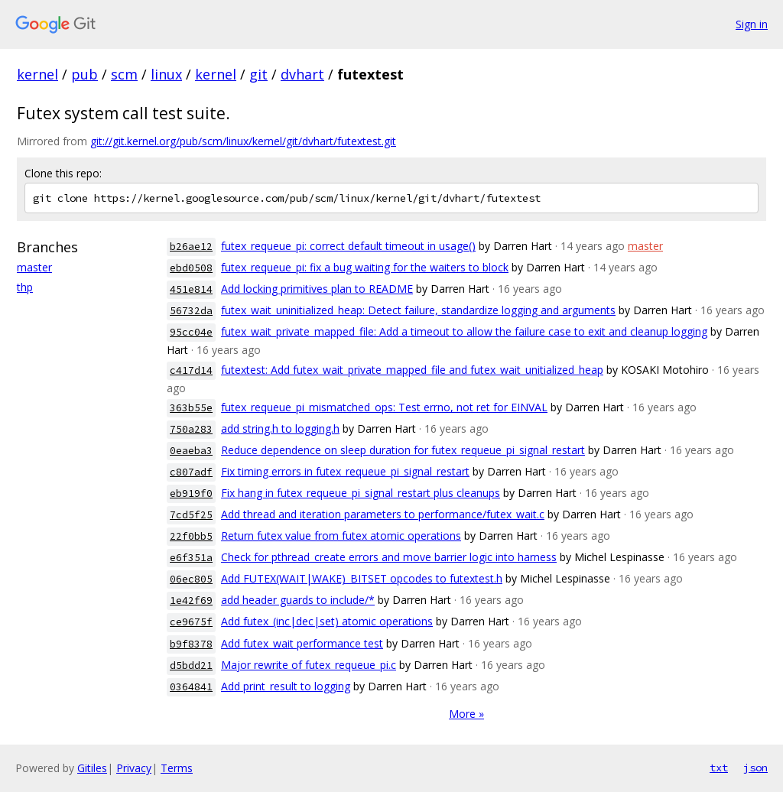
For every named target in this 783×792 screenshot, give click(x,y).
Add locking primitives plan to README (317, 288)
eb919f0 (191, 493)
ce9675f (191, 621)
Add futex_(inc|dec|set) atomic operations (327, 621)
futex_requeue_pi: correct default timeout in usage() (348, 246)
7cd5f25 (191, 514)
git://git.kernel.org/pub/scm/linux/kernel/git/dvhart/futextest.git (243, 141)
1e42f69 (191, 600)
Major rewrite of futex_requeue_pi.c (308, 664)
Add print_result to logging (285, 686)
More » (466, 713)
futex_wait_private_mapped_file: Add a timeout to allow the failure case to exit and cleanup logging (464, 331)
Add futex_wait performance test (302, 643)
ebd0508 (191, 267)
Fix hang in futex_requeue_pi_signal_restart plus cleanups (360, 492)
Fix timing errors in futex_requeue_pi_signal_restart (345, 471)
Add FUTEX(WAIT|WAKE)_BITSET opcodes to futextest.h (361, 578)
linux (166, 74)
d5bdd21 (191, 665)
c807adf (191, 472)
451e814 (191, 289)
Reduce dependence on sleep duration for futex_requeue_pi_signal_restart (403, 450)
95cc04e (191, 332)
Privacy (133, 768)
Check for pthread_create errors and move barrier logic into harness (389, 557)
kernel (37, 74)
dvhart (302, 74)
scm (124, 74)
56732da (191, 310)
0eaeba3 (191, 450)
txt (719, 767)
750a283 (191, 429)
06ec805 (191, 579)
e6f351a (191, 557)
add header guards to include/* (298, 599)
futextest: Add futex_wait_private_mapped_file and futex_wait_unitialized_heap (412, 369)
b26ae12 (191, 246)
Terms (177, 768)
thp (25, 287)
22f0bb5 (191, 536)
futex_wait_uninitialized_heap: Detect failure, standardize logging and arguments (418, 310)
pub (84, 74)
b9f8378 (191, 644)
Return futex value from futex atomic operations (341, 535)
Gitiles (92, 768)
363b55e (191, 407)
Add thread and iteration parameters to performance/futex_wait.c (382, 514)
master (34, 267)
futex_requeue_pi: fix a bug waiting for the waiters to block (364, 267)
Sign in (752, 24)
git (258, 74)
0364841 (191, 686)
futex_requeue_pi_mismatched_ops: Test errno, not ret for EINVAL (384, 407)
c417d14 (191, 370)
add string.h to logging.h (280, 428)
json (755, 767)
